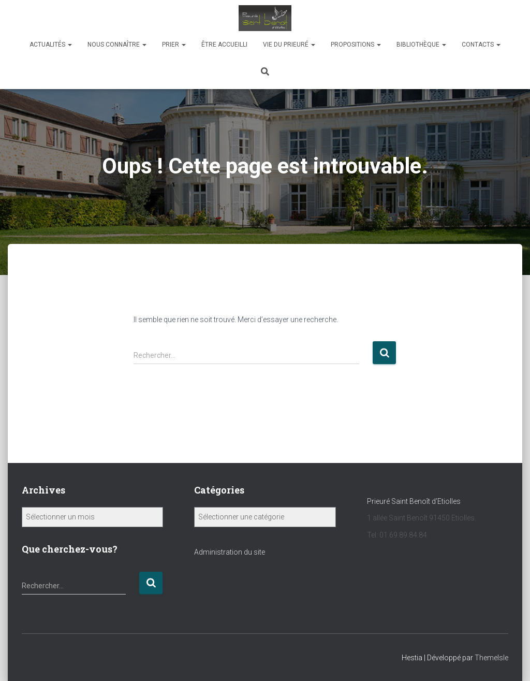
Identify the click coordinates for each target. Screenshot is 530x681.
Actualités (51, 44)
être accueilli (224, 44)
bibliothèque (421, 44)
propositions (356, 44)
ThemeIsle (491, 658)
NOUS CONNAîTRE (116, 44)
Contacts (481, 44)
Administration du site (229, 552)
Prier (174, 44)
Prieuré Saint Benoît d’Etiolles (414, 501)
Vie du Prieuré (289, 44)
